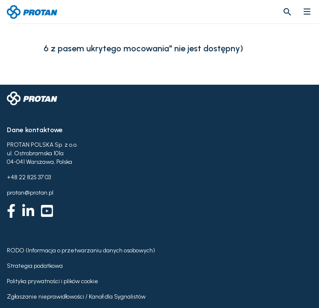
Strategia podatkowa (35, 266)
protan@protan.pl (30, 192)
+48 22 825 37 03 (29, 177)
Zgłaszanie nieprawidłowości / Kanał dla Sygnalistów (76, 296)
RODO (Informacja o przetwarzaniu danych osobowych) (81, 250)
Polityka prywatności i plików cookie (52, 281)
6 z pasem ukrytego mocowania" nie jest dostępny (142, 48)
